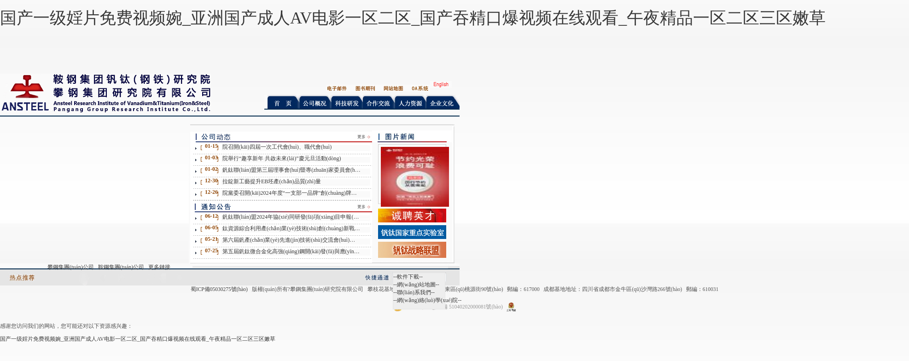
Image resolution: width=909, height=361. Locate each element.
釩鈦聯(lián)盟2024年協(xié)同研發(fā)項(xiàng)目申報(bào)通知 (291, 217)
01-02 (211, 169)
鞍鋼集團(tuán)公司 (121, 267)
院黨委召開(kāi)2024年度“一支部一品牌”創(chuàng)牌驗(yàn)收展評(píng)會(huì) (291, 193)
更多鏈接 (159, 267)
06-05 (211, 227)
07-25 (211, 250)
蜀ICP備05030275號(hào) (219, 289)
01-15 (211, 146)
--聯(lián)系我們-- (414, 292)
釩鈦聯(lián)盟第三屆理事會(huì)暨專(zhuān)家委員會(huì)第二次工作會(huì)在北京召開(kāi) (291, 170)
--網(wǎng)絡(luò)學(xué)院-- (427, 300)
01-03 (211, 157)
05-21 (211, 239)
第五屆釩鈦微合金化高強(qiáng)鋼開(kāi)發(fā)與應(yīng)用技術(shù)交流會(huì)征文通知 (291, 251)
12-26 (211, 192)
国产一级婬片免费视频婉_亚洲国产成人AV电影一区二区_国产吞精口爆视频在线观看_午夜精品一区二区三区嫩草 (413, 18)
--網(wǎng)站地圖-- (416, 284)
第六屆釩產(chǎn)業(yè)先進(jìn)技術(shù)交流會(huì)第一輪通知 (291, 240)
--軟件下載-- (408, 277)
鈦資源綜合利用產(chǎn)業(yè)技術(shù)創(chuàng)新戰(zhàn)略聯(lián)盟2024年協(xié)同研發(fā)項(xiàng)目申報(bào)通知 (291, 228)
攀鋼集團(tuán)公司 (70, 267)
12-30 (211, 180)
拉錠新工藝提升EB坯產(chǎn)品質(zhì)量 (271, 181)
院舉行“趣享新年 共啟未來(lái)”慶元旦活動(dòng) (281, 158)
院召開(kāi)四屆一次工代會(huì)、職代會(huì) (277, 147)
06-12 (211, 216)
